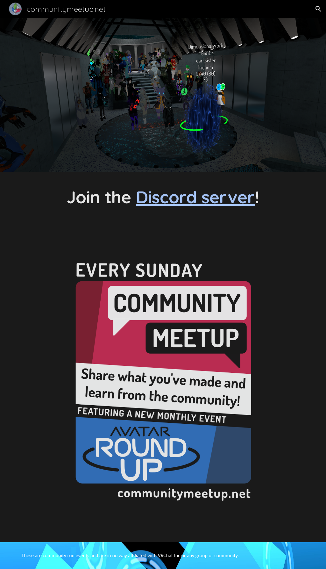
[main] (163, 197)
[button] (318, 9)
